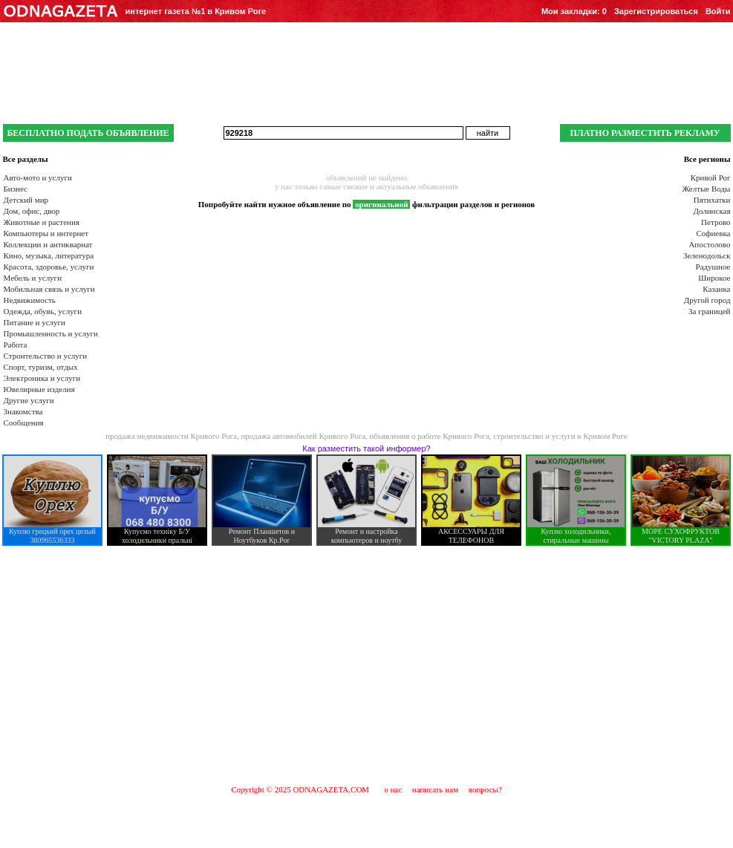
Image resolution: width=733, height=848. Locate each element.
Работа (15, 344)
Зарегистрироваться (656, 11)
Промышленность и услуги (51, 333)
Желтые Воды (706, 188)
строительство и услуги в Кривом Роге (560, 435)
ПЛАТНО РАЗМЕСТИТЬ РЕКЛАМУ (645, 133)
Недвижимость (30, 300)
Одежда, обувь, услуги (43, 311)
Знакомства (23, 411)
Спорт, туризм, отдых (41, 366)
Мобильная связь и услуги (49, 288)
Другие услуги (29, 400)
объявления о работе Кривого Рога (429, 435)
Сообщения (24, 422)
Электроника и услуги (42, 378)
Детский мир (26, 199)
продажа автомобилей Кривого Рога (303, 435)
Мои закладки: (574, 11)
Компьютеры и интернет (46, 233)
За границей (709, 311)
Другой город (707, 300)
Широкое (714, 277)
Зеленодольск (707, 255)
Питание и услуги (34, 322)
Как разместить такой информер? (366, 448)
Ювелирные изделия (39, 389)
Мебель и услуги (33, 277)
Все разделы (25, 158)
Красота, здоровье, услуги (49, 266)
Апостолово (709, 244)
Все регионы (707, 158)
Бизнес (15, 188)
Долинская (711, 210)
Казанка (716, 288)
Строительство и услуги (46, 355)
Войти (718, 11)
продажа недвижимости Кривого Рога (171, 435)
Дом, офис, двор (32, 210)
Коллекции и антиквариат (48, 244)
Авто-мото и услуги (38, 177)
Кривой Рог (711, 177)
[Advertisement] (367, 665)
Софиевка (714, 233)
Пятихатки (712, 199)
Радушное (713, 266)
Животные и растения (41, 222)
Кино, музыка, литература (49, 255)
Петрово (715, 222)
